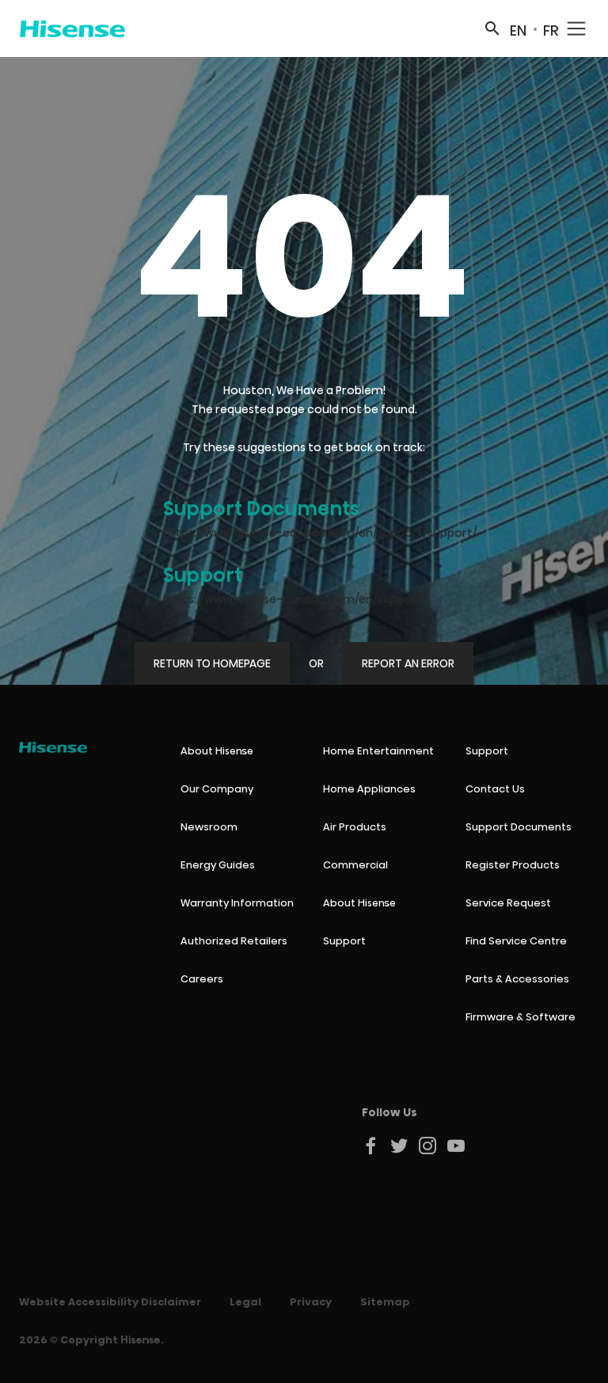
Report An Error (408, 663)
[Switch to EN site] (518, 28)
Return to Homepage (212, 663)
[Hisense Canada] (72, 28)
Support (202, 575)
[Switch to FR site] (551, 28)
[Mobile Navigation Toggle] (576, 28)
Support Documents (261, 509)
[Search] (492, 28)
